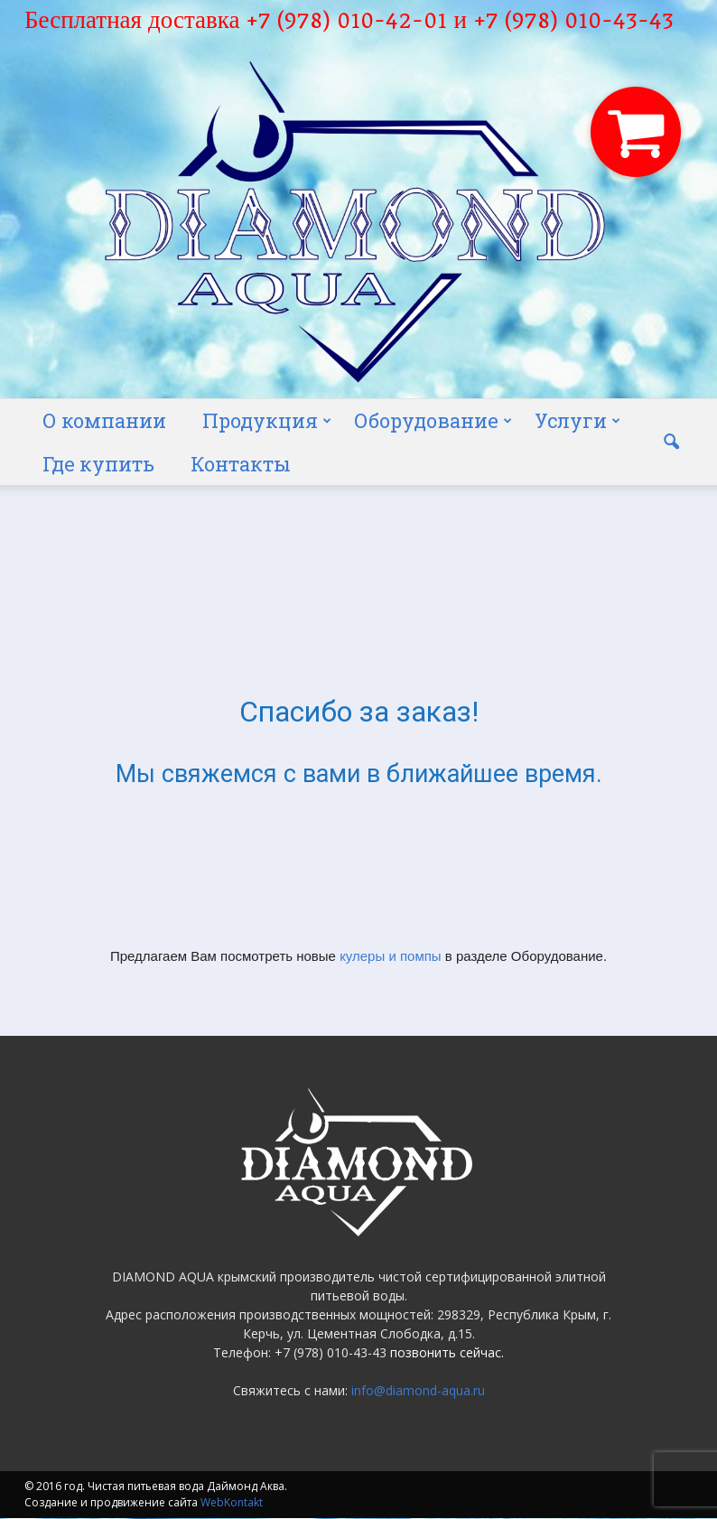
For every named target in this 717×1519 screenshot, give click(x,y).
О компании (104, 420)
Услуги (577, 420)
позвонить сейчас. (447, 1352)
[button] (671, 442)
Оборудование (433, 420)
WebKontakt (231, 1502)
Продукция (266, 420)
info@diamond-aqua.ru (418, 1390)
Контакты (241, 464)
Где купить (98, 464)
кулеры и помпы (391, 956)
